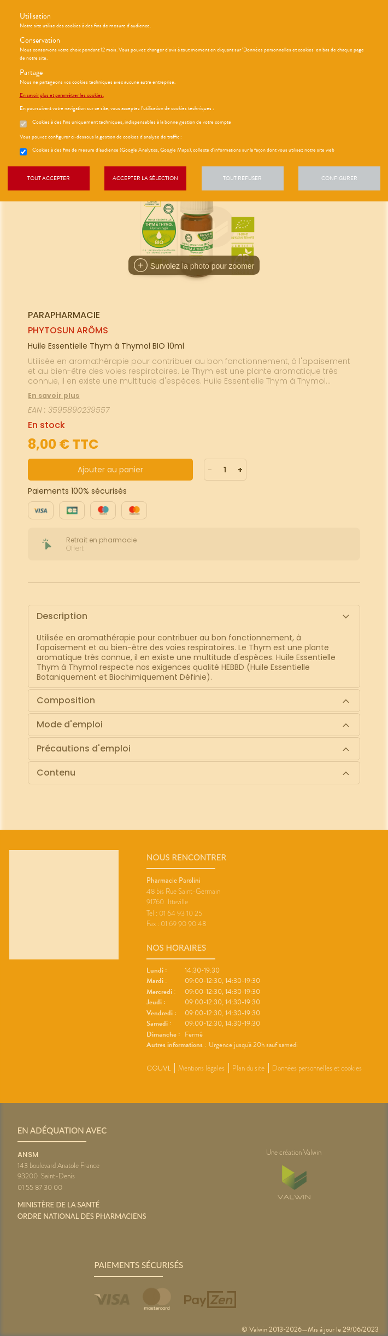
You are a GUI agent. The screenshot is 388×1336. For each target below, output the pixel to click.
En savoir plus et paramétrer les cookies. (62, 95)
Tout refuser (242, 178)
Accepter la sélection (145, 178)
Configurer (339, 178)
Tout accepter (48, 178)
